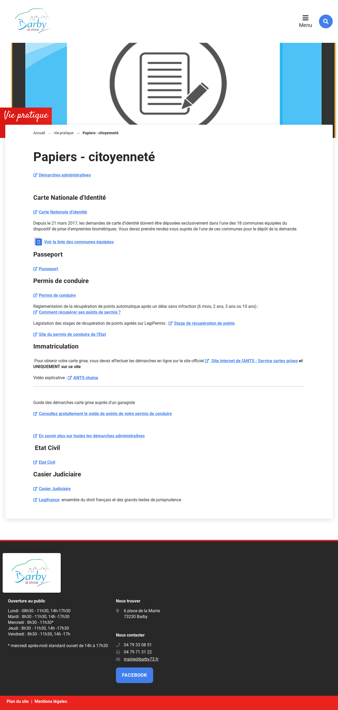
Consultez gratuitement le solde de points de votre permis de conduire (105, 413)
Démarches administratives (65, 175)
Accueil (39, 133)
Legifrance (49, 499)
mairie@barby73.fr (141, 659)
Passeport (48, 268)
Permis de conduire (57, 295)
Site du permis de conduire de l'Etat (72, 334)
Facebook (134, 675)
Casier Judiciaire (55, 488)
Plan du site (18, 701)
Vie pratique (63, 133)
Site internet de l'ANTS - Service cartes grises (254, 360)
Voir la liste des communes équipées (79, 241)
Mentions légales (51, 701)
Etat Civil (47, 462)
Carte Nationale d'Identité (63, 212)
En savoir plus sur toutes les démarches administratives (92, 435)
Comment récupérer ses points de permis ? (80, 312)
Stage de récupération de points (204, 323)
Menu (305, 25)
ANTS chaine (85, 377)
